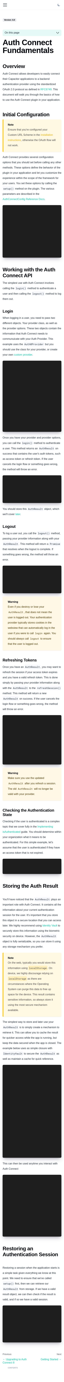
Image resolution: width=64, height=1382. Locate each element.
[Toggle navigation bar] (5, 4)
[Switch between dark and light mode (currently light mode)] (59, 5)
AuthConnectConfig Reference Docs (24, 199)
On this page (12, 32)
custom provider (23, 354)
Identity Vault (49, 925)
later (17, 514)
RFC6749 (45, 89)
